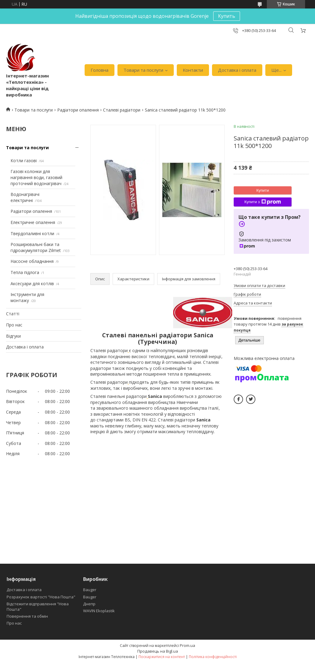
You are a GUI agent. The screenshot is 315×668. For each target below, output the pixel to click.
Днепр (89, 604)
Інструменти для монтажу (27, 297)
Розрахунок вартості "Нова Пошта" (41, 597)
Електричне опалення (33, 222)
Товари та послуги (143, 70)
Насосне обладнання (32, 261)
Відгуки (13, 336)
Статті (12, 314)
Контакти (193, 70)
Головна (99, 70)
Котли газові (24, 160)
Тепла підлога (25, 272)
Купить (226, 16)
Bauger (89, 589)
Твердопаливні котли (32, 233)
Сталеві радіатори (121, 110)
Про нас (14, 325)
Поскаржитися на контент (162, 656)
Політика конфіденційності (213, 656)
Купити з (262, 202)
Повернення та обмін (27, 616)
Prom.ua (187, 645)
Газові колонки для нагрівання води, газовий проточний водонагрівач (36, 177)
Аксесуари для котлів (32, 283)
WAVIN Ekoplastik (99, 610)
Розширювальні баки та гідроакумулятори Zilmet (36, 247)
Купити (262, 190)
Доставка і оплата (237, 70)
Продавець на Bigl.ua (157, 651)
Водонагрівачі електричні (25, 197)
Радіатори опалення (78, 110)
